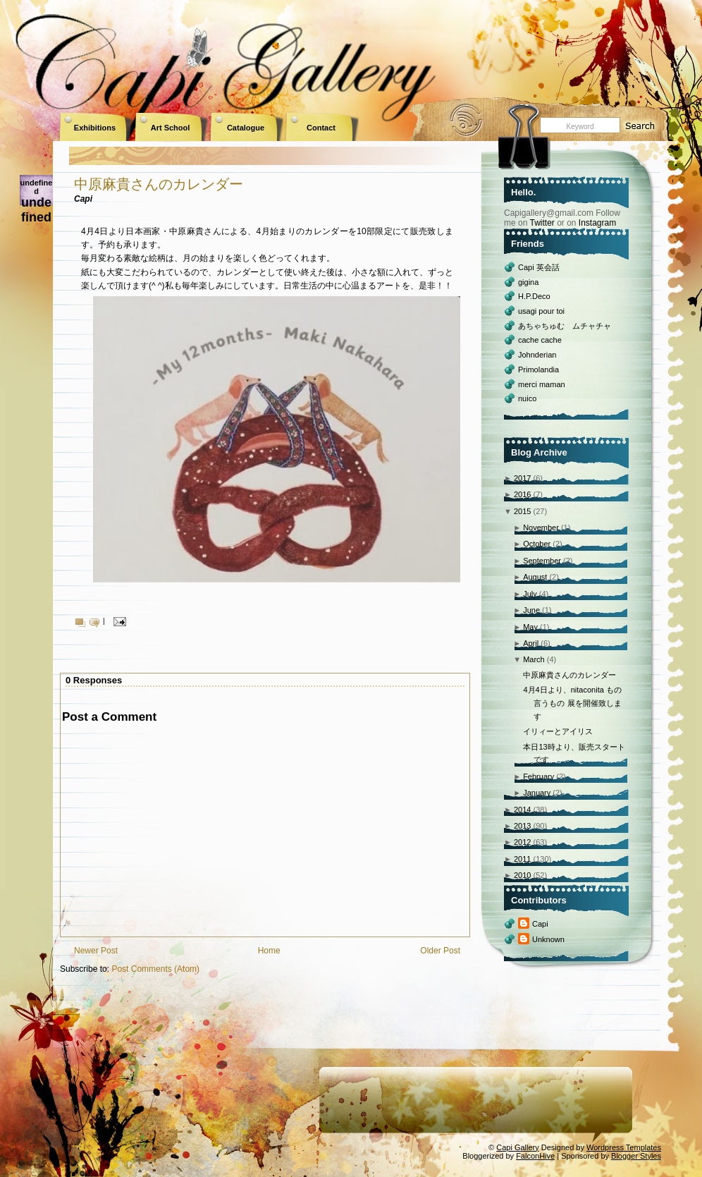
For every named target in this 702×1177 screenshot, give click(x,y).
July (530, 594)
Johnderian (537, 354)
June (531, 610)
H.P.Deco (534, 296)
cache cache (540, 340)
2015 (522, 511)
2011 (522, 859)
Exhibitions (95, 127)
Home (269, 951)
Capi (540, 924)
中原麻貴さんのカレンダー (158, 184)
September (542, 560)
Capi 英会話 (539, 267)
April (530, 643)
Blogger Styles (636, 1156)
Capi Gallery (517, 1147)
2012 (522, 842)
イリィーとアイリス (558, 731)
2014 (522, 809)
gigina (528, 282)
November (541, 527)
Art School (170, 127)
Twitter (541, 223)
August (535, 577)
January (536, 792)
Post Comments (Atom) (155, 969)
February (538, 776)
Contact (321, 127)
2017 (522, 478)
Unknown (548, 939)
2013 (522, 826)
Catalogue (245, 127)
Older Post (440, 951)
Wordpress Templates (623, 1147)
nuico (527, 398)
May (530, 627)
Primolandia (538, 369)
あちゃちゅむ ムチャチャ (564, 326)
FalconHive (535, 1156)
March (534, 659)
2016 (522, 494)
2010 (522, 875)
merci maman (541, 384)
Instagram (597, 223)
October (536, 543)
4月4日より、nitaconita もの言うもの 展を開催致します (572, 702)
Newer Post (96, 951)
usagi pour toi (541, 311)
